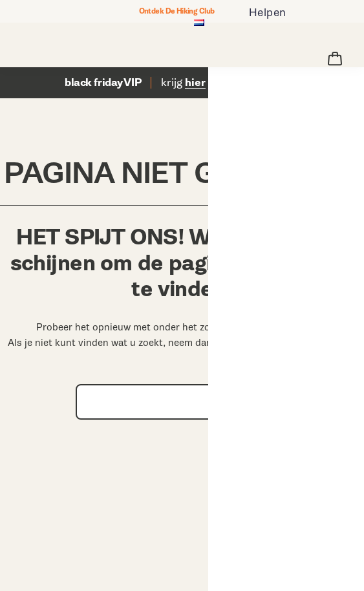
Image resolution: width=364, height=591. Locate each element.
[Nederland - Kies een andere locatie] (199, 24)
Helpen (267, 12)
